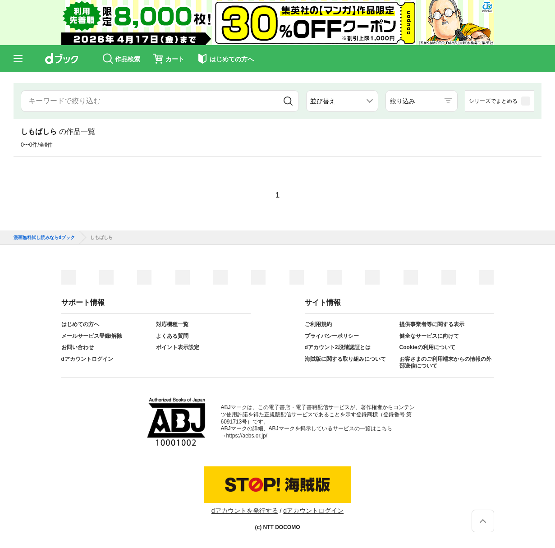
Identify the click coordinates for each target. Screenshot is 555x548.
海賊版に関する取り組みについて (345, 359)
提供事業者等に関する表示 (431, 324)
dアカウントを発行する (244, 510)
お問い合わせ (77, 347)
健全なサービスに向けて (429, 336)
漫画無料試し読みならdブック (44, 237)
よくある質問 (172, 336)
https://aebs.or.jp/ (246, 436)
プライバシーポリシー (332, 336)
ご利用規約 (318, 324)
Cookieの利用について (427, 347)
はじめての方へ (80, 324)
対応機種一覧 (172, 324)
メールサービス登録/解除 (91, 336)
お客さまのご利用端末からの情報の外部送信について (445, 362)
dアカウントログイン (87, 359)
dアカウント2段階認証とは (338, 347)
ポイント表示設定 (177, 347)
